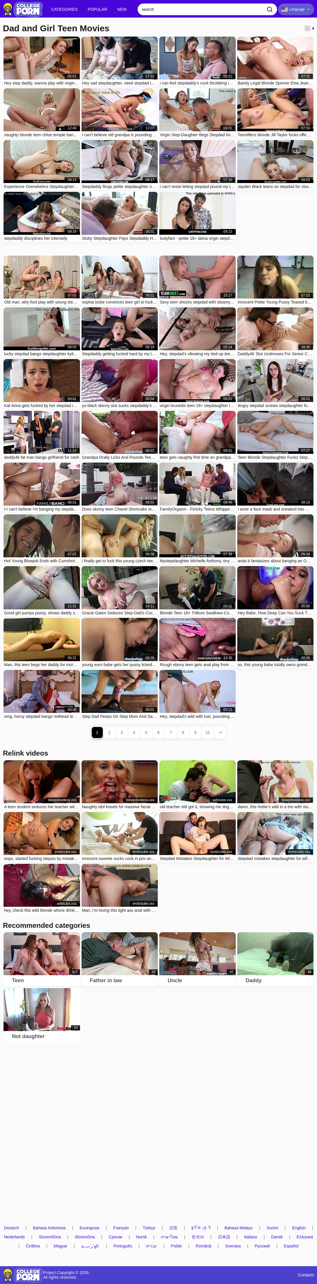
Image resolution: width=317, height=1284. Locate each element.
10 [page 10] (207, 732)
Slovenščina (50, 1237)
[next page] (220, 732)
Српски (115, 1237)
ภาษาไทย (169, 1237)
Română (203, 1246)
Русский (262, 1246)
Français (121, 1228)
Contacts (306, 1275)
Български (89, 1228)
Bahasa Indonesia (49, 1228)
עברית (151, 1246)
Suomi (272, 1228)
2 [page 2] (109, 732)
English (299, 1228)
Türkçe (149, 1228)
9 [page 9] (195, 732)
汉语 (173, 1228)
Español (291, 1246)
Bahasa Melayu (238, 1228)
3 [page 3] (122, 732)
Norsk (141, 1237)
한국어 (198, 1237)
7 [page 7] (171, 732)
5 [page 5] (146, 732)
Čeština (33, 1246)
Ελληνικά (305, 1237)
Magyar (60, 1246)
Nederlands (14, 1237)
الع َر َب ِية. (90, 1246)
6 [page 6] (158, 732)
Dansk (277, 1237)
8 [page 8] (183, 732)
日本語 (224, 1237)
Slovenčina (85, 1237)
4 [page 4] (134, 732)
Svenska (233, 1246)
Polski (176, 1246)
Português (123, 1246)
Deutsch (11, 1228)
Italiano (250, 1237)
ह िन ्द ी (201, 1228)
